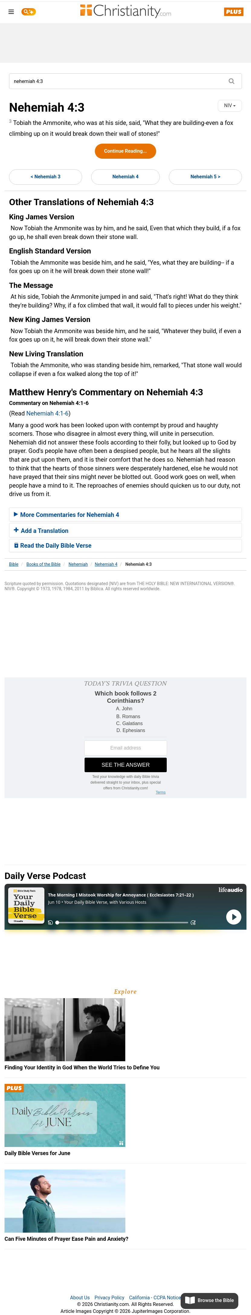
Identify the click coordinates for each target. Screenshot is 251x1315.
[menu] (11, 13)
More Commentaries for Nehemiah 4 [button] (66, 514)
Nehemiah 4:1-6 (47, 413)
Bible (13, 564)
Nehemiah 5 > (205, 177)
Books (44, 564)
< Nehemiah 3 (45, 177)
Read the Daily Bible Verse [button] (53, 545)
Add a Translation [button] (41, 530)
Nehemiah (78, 564)
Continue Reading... (125, 151)
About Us (80, 1298)
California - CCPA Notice (155, 1298)
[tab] (125, 514)
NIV (230, 105)
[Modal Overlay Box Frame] (125, 737)
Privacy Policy (109, 1298)
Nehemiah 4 (125, 177)
